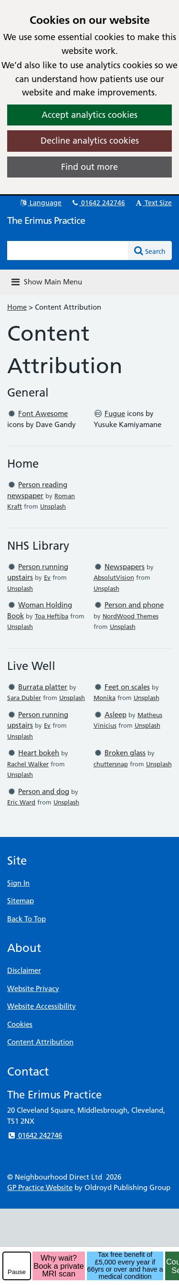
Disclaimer (24, 970)
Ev (47, 577)
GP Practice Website (40, 1187)
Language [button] (40, 202)
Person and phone (134, 604)
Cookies (19, 1024)
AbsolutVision (114, 577)
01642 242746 (98, 202)
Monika (105, 697)
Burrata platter (42, 686)
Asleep (115, 714)
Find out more (89, 166)
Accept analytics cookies (89, 114)
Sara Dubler (24, 697)
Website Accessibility (41, 1006)
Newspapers (125, 566)
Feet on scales (127, 686)
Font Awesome (43, 413)
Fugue (115, 413)
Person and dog (43, 791)
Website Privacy (33, 988)
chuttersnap (111, 764)
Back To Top (26, 918)
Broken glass (125, 752)
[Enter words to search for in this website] (67, 250)
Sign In (18, 883)
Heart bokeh (38, 752)
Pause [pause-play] (17, 1271)
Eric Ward (21, 802)
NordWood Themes (130, 616)
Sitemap (20, 900)
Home (17, 307)
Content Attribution (40, 1041)
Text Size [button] (153, 202)
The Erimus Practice (46, 220)
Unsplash (53, 506)
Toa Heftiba (51, 616)
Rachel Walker (28, 764)
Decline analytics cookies (90, 140)
